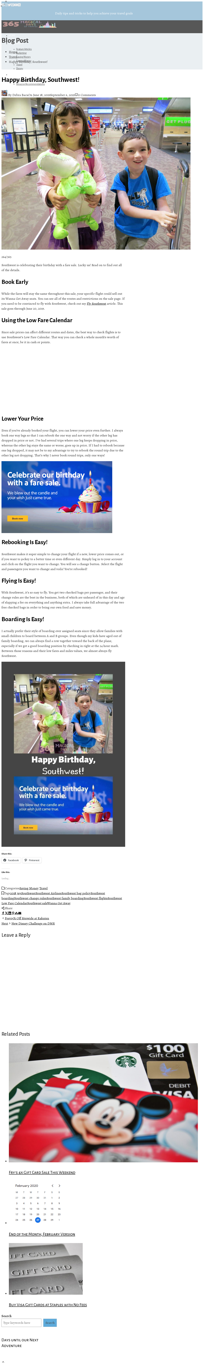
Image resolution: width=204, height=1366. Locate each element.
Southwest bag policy (76, 893)
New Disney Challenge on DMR (28, 923)
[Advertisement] (63, 380)
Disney (19, 68)
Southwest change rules (30, 898)
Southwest (28, 893)
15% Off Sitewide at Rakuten (25, 918)
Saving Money (23, 57)
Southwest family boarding (65, 898)
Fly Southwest (96, 303)
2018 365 (15, 893)
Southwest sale (37, 903)
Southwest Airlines (48, 893)
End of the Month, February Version (42, 1234)
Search (6, 1316)
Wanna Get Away (59, 903)
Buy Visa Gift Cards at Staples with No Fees (48, 1305)
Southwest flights (96, 898)
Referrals (15, 74)
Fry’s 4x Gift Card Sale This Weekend (42, 1172)
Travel (19, 64)
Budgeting (21, 53)
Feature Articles (24, 49)
